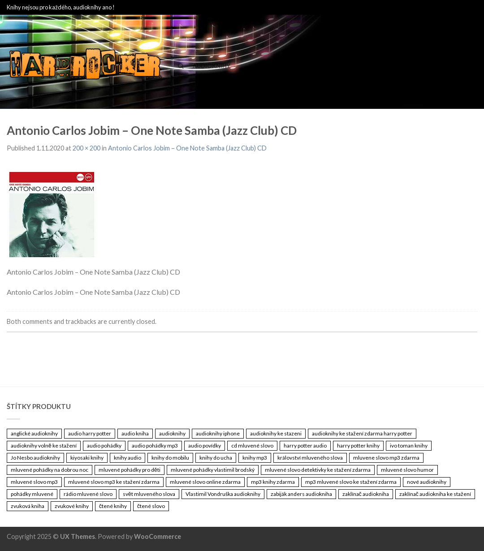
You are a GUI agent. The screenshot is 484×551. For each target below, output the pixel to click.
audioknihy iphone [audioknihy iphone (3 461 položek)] (218, 433)
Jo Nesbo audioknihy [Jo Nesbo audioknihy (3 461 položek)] (35, 457)
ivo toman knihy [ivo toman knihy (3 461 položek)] (409, 445)
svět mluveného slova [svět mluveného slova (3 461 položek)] (149, 494)
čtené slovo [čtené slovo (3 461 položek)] (151, 506)
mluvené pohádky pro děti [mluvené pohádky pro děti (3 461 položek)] (129, 469)
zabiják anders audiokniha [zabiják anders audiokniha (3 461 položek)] (301, 494)
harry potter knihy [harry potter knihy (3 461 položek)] (358, 445)
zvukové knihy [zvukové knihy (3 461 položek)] (72, 506)
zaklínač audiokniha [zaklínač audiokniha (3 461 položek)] (365, 494)
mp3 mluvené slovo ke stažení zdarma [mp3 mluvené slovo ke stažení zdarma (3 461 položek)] (351, 481)
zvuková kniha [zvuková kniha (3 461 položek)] (27, 506)
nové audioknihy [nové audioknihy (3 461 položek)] (426, 481)
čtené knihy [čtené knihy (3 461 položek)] (113, 506)
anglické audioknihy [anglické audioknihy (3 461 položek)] (34, 433)
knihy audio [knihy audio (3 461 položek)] (127, 457)
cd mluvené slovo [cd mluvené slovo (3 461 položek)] (252, 445)
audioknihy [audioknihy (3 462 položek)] (172, 433)
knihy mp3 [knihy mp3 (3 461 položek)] (254, 457)
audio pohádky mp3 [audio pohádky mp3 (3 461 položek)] (155, 445)
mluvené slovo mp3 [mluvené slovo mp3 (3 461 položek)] (34, 481)
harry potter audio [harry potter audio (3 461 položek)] (305, 445)
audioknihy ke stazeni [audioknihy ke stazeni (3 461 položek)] (276, 433)
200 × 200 (86, 148)
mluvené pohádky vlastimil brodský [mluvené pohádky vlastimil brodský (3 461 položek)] (213, 469)
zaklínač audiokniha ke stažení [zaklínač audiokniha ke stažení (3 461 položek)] (435, 494)
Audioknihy (211, 65)
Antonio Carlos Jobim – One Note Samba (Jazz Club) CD (187, 148)
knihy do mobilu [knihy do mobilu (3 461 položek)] (170, 457)
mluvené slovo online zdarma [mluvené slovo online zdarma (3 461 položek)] (205, 481)
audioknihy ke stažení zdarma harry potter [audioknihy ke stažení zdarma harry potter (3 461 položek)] (362, 433)
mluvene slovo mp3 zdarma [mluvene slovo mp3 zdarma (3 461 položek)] (386, 457)
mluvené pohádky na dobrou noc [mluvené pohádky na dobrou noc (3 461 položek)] (49, 469)
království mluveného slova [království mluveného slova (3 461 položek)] (310, 457)
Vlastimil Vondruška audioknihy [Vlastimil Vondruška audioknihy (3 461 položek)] (223, 494)
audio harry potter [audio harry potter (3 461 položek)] (89, 433)
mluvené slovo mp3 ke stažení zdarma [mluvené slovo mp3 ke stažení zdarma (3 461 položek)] (114, 481)
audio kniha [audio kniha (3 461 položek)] (135, 433)
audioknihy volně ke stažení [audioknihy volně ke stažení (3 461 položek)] (44, 445)
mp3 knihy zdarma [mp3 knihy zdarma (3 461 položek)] (273, 481)
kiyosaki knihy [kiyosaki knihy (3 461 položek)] (87, 457)
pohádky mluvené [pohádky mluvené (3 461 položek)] (32, 494)
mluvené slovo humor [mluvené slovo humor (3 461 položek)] (407, 469)
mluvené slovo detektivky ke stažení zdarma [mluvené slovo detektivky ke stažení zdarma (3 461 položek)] (318, 469)
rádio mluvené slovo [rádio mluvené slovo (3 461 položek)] (88, 494)
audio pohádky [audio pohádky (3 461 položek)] (104, 445)
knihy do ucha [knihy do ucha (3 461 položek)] (215, 457)
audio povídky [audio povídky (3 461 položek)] (204, 445)
